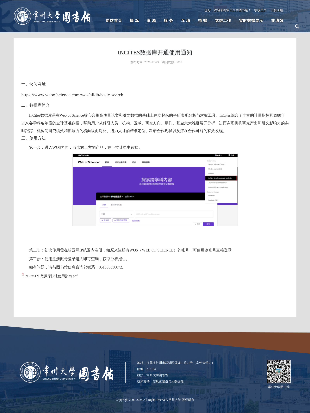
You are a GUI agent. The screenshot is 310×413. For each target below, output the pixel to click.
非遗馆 (277, 20)
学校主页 (260, 10)
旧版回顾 (276, 10)
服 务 (168, 20)
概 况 (134, 20)
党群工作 (223, 20)
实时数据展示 (251, 20)
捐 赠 (202, 20)
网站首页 (114, 20)
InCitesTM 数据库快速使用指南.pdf (51, 276)
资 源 (151, 20)
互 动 (185, 20)
